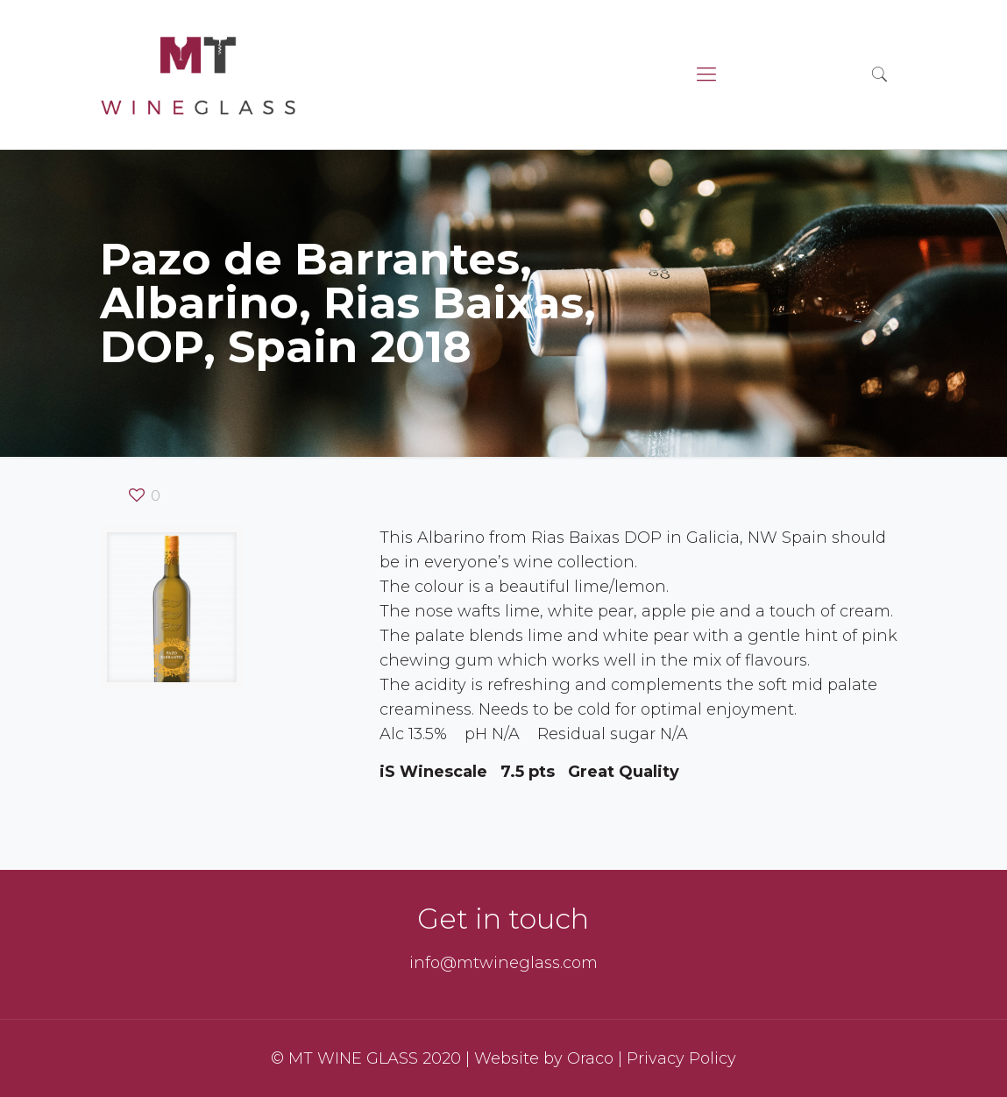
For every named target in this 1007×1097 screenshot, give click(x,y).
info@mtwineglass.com (503, 962)
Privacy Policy (681, 1058)
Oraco (590, 1058)
